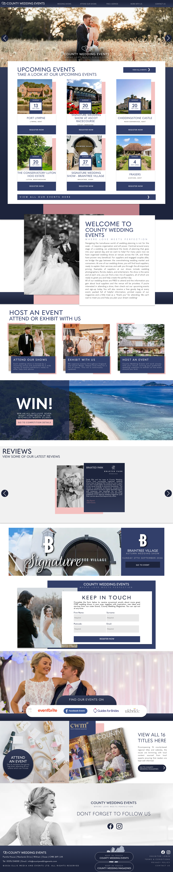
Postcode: (78, 624)
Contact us (162, 865)
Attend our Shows (88, 4)
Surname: (111, 613)
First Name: (79, 613)
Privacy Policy (160, 862)
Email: (109, 624)
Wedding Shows (64, 4)
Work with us (136, 4)
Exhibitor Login (160, 856)
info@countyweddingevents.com (42, 861)
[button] (4, 38)
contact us (160, 4)
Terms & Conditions (157, 859)
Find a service (112, 4)
